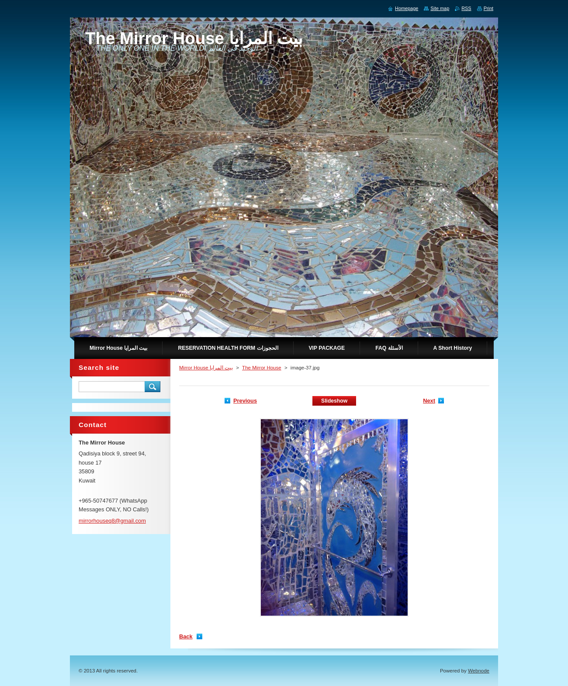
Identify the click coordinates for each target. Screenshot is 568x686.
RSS (466, 8)
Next (429, 400)
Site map (439, 8)
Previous (245, 400)
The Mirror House (261, 367)
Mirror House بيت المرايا (206, 367)
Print (488, 8)
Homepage (406, 8)
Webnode (478, 670)
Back (186, 636)
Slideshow (334, 401)
